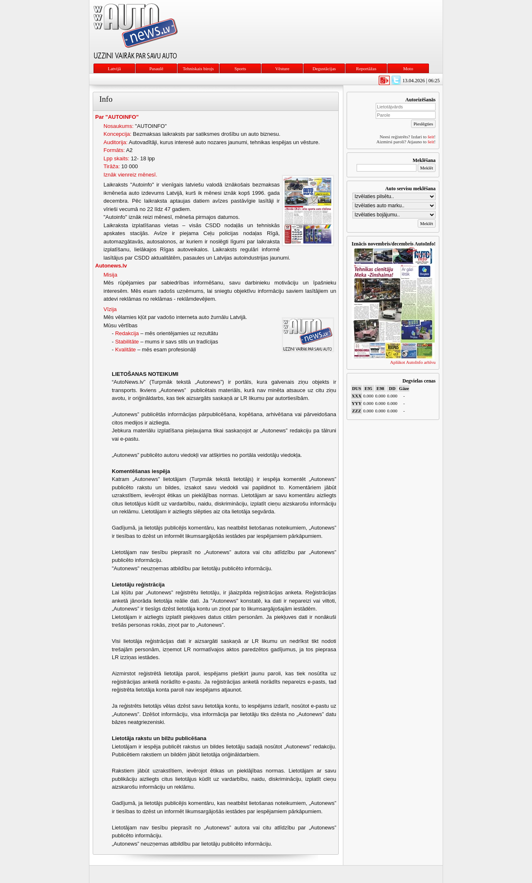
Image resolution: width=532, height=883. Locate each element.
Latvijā (114, 68)
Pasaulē (156, 68)
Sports (240, 68)
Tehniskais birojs (198, 68)
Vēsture (282, 68)
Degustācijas (324, 68)
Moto (408, 68)
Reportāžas (366, 68)
